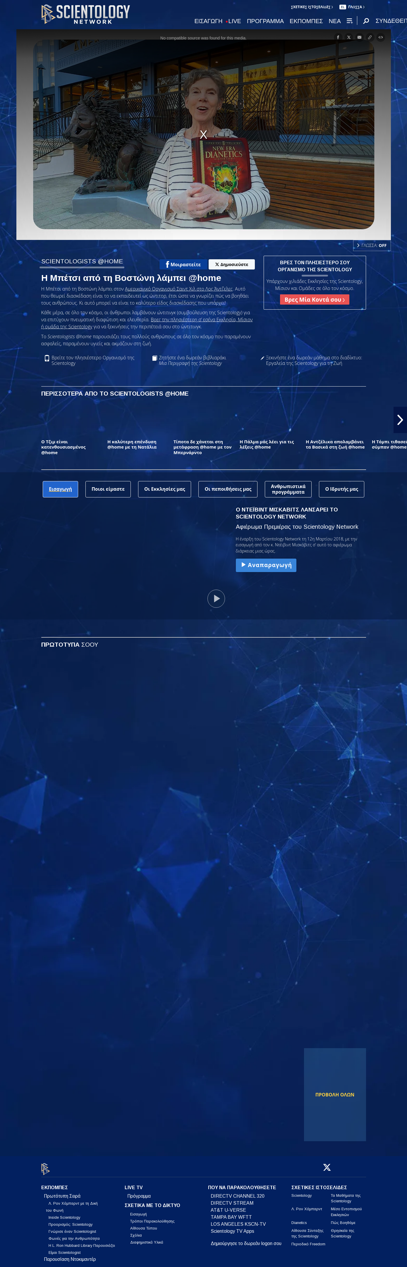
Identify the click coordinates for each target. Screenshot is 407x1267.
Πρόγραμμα (139, 1192)
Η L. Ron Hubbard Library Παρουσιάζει (82, 1242)
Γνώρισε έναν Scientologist (72, 1228)
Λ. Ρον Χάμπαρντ (306, 1206)
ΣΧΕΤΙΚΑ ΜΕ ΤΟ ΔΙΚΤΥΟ (152, 1202)
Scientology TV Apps (232, 1227)
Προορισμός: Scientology (70, 1221)
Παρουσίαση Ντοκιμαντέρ (70, 1256)
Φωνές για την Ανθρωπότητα (74, 1235)
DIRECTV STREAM (232, 1199)
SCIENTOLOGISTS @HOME (82, 261)
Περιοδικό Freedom (308, 1241)
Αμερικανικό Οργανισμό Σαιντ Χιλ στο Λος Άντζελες (179, 289)
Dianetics (299, 1219)
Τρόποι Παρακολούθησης (152, 1218)
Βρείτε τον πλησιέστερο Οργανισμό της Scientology (92, 360)
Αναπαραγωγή (266, 565)
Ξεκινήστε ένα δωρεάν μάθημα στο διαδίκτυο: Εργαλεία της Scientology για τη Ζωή (314, 360)
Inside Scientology (64, 1214)
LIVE (235, 21)
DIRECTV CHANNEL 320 (238, 1192)
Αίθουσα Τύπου (143, 1225)
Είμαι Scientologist (64, 1249)
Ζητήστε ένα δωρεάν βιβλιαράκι (192, 360)
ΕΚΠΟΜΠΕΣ (306, 21)
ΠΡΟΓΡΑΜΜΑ (265, 21)
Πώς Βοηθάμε (343, 1219)
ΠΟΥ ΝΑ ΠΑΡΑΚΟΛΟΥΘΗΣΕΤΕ (242, 1184)
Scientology (301, 1192)
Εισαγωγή (138, 1210)
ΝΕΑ (335, 21)
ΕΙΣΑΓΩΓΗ (209, 21)
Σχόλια (136, 1232)
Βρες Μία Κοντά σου (315, 299)
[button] (400, 420)
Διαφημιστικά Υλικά (146, 1239)
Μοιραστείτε (183, 264)
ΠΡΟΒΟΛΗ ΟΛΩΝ (335, 1094)
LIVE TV (134, 1184)
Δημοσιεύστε (231, 264)
